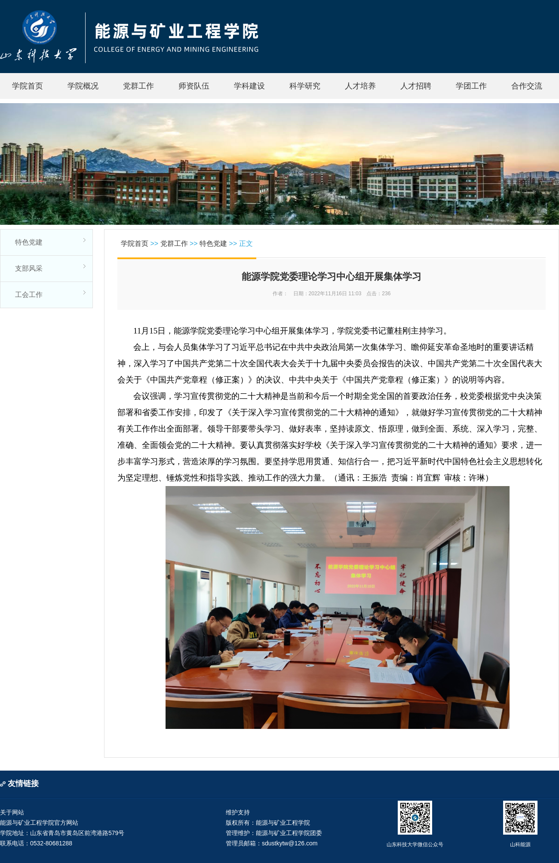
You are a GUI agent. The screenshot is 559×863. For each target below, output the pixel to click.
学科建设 (249, 86)
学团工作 (471, 86)
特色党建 (29, 242)
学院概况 (83, 86)
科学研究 (304, 86)
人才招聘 (415, 86)
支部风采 (29, 268)
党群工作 (138, 86)
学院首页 (27, 86)
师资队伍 (193, 86)
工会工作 (29, 294)
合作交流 (526, 86)
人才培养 (360, 86)
